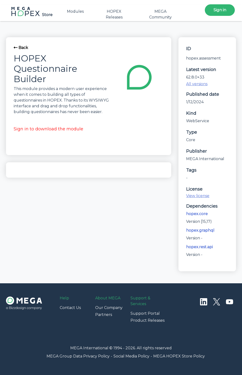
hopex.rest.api (199, 247)
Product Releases (147, 320)
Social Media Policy (131, 356)
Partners (103, 314)
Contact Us (70, 307)
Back (21, 47)
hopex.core (197, 214)
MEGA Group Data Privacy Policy (78, 356)
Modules (75, 11)
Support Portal (145, 313)
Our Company (109, 307)
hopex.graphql (200, 230)
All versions (196, 84)
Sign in (219, 10)
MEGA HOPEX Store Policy (179, 356)
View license (197, 196)
